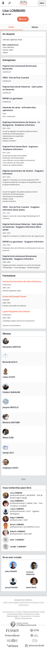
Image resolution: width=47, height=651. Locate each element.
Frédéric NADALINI (11, 392)
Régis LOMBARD (17, 517)
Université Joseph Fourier (15, 296)
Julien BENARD (11, 571)
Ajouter (24, 19)
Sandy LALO (8, 452)
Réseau (35, 27)
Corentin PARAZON (30, 573)
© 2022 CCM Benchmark (24, 618)
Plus (23, 479)
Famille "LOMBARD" (18, 546)
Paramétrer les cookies (31, 614)
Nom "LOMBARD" (17, 539)
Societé (42, 612)
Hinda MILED (31, 587)
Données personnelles (15, 614)
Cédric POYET (9, 377)
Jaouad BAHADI (11, 587)
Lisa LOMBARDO (17, 501)
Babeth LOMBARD (17, 531)
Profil (11, 27)
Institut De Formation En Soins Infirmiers (22, 281)
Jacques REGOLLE (11, 407)
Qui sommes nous (9, 612)
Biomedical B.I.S (10, 362)
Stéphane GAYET (10, 467)
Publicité (25, 612)
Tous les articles (25, 616)
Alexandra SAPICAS (12, 346)
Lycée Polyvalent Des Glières (16, 311)
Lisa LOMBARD (16, 493)
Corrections (36, 616)
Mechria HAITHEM (11, 422)
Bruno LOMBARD (17, 524)
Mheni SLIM (8, 437)
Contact (18, 612)
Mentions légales (12, 616)
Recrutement (34, 612)
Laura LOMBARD (17, 509)
